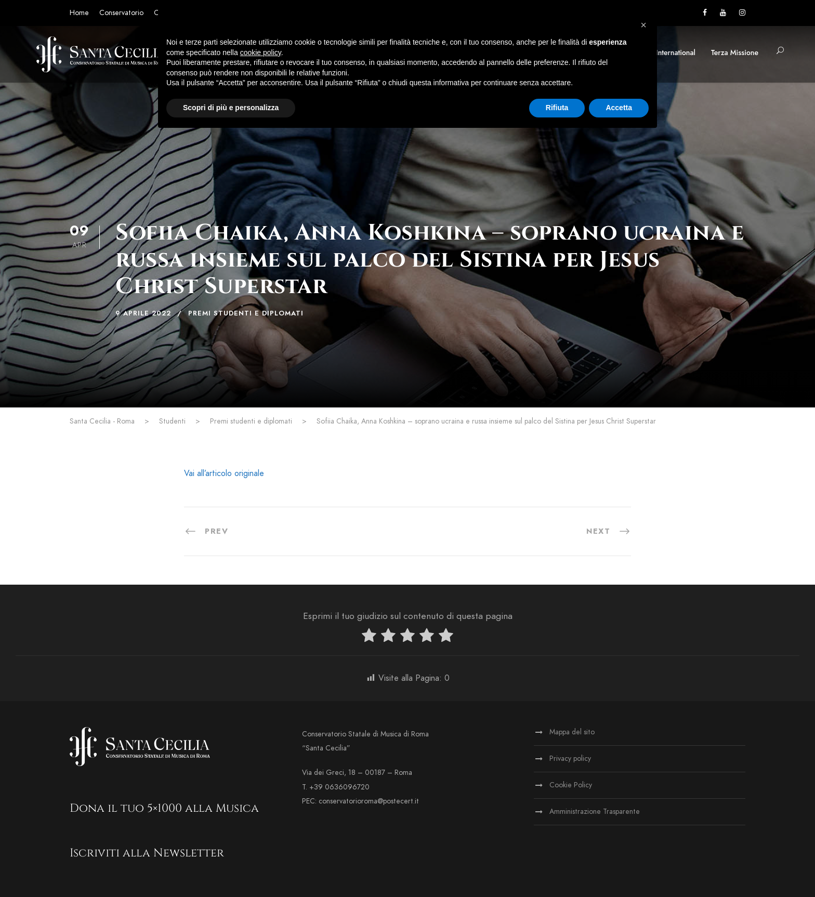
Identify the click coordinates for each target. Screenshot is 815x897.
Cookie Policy (570, 785)
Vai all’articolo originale (224, 473)
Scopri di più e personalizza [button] (231, 107)
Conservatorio (121, 13)
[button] (643, 25)
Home (79, 13)
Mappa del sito (572, 732)
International (675, 52)
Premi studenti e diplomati (246, 313)
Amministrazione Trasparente (594, 811)
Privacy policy (570, 758)
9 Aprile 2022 (143, 313)
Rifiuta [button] (557, 107)
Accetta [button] (619, 107)
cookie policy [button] (260, 52)
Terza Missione (734, 52)
